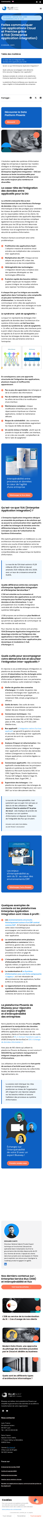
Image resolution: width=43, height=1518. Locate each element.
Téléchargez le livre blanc (19, 495)
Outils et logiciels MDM (9, 1471)
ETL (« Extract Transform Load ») (27, 1037)
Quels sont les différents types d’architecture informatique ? (17, 1377)
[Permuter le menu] (41, 9)
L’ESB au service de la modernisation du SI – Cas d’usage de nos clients (20, 1317)
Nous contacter (8, 1418)
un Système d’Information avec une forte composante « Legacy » (23, 974)
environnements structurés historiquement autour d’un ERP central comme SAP (22, 922)
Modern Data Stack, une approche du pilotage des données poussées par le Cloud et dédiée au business (20, 1349)
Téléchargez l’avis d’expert (20, 887)
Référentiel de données (9, 1475)
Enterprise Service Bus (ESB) (15, 17)
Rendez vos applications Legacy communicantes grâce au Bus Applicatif (21, 1485)
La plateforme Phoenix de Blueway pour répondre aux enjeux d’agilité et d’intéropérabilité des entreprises (20, 83)
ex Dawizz (10, 1448)
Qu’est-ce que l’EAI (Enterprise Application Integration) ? (21, 66)
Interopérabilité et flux (13, 19)
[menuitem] (13, 1)
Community (6, 1)
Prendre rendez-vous (18, 1163)
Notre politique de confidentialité (11, 1509)
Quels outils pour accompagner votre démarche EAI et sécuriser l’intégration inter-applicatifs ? (18, 71)
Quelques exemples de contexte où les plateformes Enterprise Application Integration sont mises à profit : (20, 77)
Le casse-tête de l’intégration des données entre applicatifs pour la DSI (14, 61)
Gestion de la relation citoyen (11, 1479)
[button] (31, 98)
